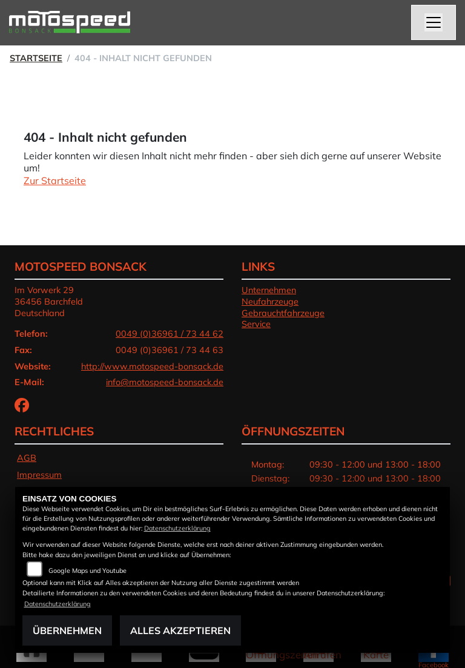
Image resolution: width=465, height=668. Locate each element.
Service (256, 324)
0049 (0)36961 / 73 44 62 (169, 333)
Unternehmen (269, 290)
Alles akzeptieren (180, 630)
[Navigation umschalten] (433, 22)
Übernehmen (67, 630)
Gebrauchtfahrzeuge (283, 313)
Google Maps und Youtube (87, 570)
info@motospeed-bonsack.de (164, 382)
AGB (26, 457)
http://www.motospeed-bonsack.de (152, 366)
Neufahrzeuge (270, 301)
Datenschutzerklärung (177, 528)
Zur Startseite (55, 180)
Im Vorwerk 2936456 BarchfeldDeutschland (49, 301)
